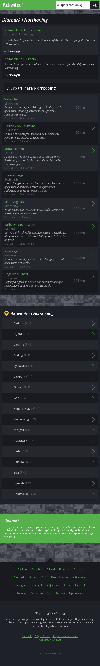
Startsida (27, 636)
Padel (67, 585)
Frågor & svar (42, 636)
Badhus (22, 569)
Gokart (33, 577)
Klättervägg (79, 577)
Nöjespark (52, 585)
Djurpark (19, 577)
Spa (49, 593)
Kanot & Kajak (59, 577)
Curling (77, 569)
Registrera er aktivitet (65, 636)
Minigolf (37, 585)
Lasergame (21, 585)
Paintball (80, 585)
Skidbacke (36, 593)
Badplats (37, 569)
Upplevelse (76, 593)
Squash (60, 593)
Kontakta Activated (50, 639)
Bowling (64, 569)
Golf (44, 577)
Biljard (51, 569)
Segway (21, 593)
